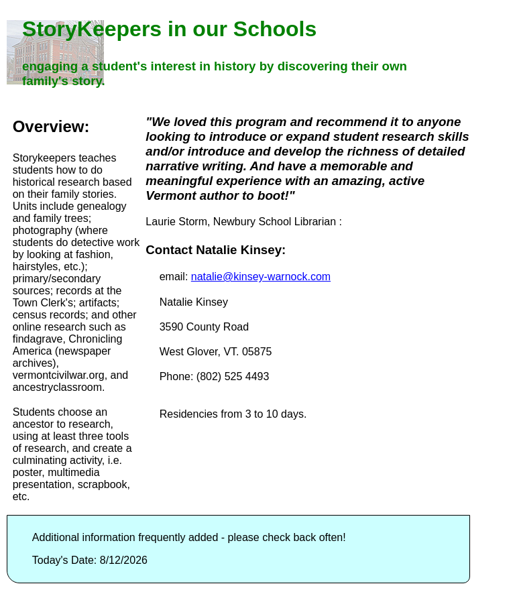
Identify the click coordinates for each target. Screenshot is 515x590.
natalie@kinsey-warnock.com (261, 276)
